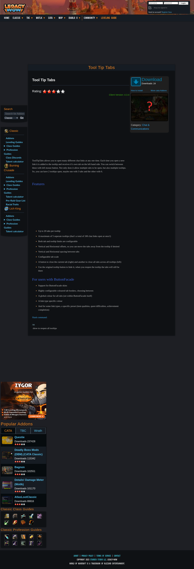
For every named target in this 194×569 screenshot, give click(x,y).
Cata (50, 17)
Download (152, 79)
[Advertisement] (13, 286)
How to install (137, 90)
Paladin (6, 516)
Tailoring (31, 543)
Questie (20, 437)
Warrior (31, 516)
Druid (15, 516)
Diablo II (73, 17)
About (76, 555)
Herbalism (6, 543)
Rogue (6, 522)
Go (21, 117)
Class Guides (13, 145)
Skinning (23, 543)
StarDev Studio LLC (98, 559)
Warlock (39, 516)
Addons (10, 138)
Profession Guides (11, 151)
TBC (28, 17)
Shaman (23, 522)
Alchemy (6, 537)
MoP (61, 17)
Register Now (167, 12)
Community (89, 17)
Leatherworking (39, 537)
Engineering (31, 537)
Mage (15, 522)
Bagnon (20, 467)
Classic (16, 17)
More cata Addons (159, 90)
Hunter (31, 522)
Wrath (38, 430)
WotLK (39, 17)
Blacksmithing (15, 537)
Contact (117, 555)
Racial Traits (12, 204)
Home (7, 17)
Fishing (39, 543)
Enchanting (23, 537)
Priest (23, 516)
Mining (15, 543)
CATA (8, 430)
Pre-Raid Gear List (15, 200)
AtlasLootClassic (26, 497)
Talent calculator (15, 161)
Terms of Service (103, 555)
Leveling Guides (14, 142)
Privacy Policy (87, 555)
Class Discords (13, 157)
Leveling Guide (109, 17)
